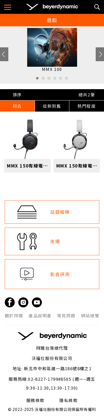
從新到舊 (52, 106)
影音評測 (60, 274)
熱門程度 (86, 106)
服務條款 (35, 400)
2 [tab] (44, 80)
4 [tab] (56, 80)
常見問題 (66, 315)
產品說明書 (40, 315)
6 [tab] (68, 80)
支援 (55, 241)
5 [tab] (62, 80)
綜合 (17, 106)
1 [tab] (39, 80)
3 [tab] (50, 80)
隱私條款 (68, 400)
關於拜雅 (14, 315)
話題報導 (60, 211)
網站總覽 (90, 315)
